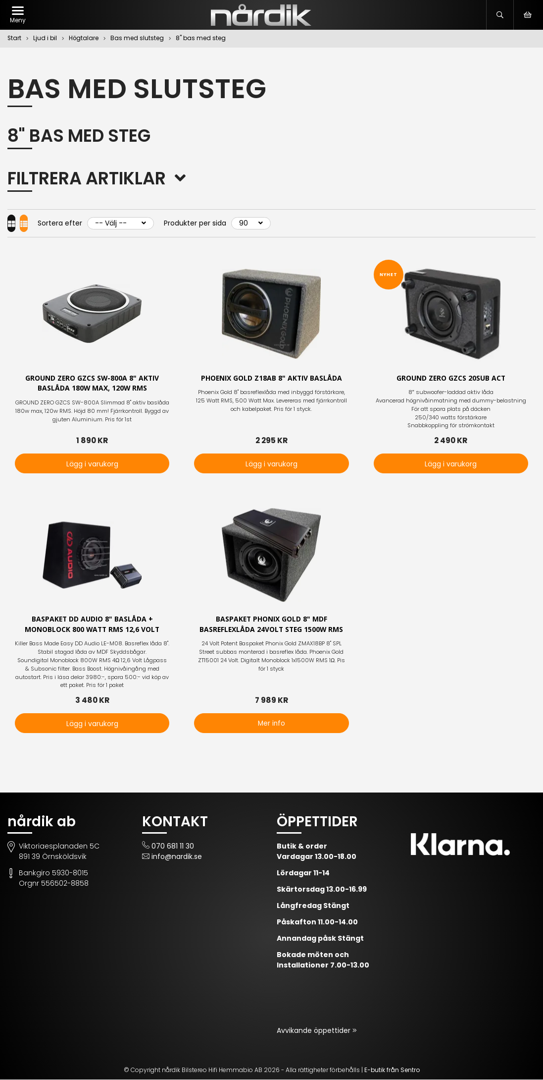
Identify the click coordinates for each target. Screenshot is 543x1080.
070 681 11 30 (172, 847)
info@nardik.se (176, 857)
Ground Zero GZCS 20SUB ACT (451, 378)
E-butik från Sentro (392, 1070)
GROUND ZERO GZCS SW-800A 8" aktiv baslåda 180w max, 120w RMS (92, 384)
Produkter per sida (214, 223)
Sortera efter (79, 223)
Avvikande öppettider (314, 1031)
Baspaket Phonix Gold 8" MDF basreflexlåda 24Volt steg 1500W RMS (271, 624)
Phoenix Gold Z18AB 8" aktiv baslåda (271, 378)
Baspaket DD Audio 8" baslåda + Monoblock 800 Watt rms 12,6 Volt (92, 624)
